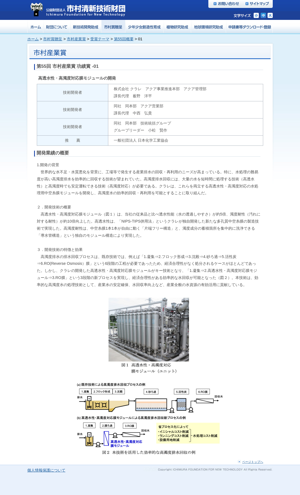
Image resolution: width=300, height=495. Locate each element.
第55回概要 (124, 39)
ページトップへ (252, 461)
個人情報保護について (46, 470)
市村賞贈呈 (52, 39)
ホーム (33, 39)
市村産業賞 (76, 39)
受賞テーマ (99, 39)
